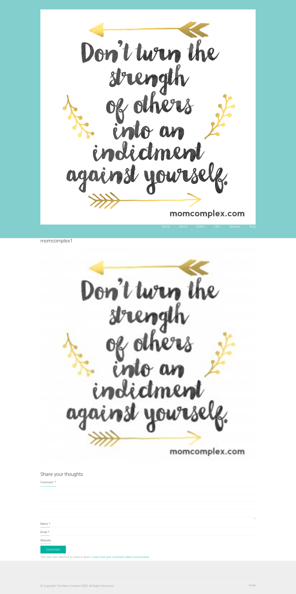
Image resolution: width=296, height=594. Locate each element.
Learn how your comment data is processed (120, 557)
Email (44, 532)
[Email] (252, 585)
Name (45, 524)
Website (45, 540)
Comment (48, 482)
